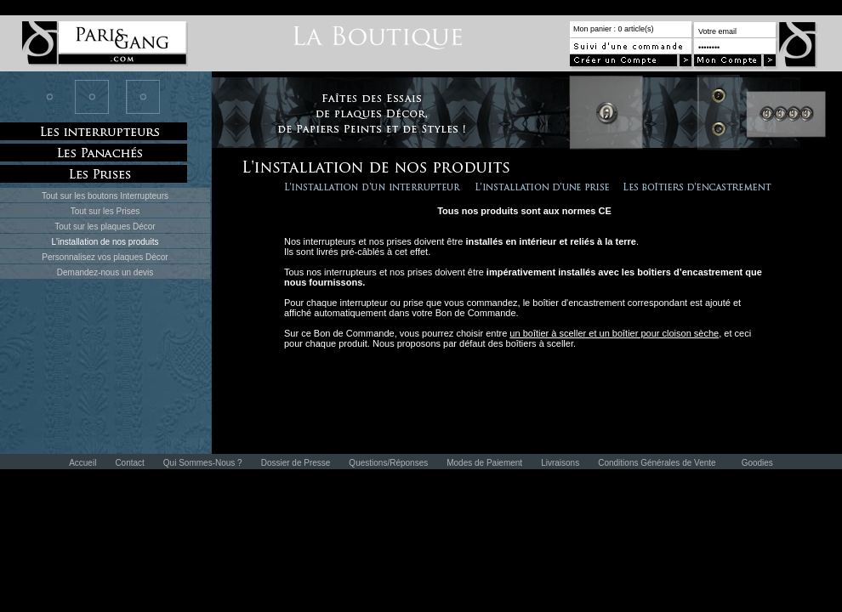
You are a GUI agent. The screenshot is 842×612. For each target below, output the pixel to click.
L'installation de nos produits (105, 241)
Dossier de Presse (296, 463)
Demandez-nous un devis (105, 272)
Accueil (82, 463)
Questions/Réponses (388, 463)
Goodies (757, 463)
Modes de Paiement (484, 463)
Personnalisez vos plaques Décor (105, 257)
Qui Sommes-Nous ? (202, 463)
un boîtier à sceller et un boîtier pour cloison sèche (614, 333)
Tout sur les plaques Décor (104, 226)
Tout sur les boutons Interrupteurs (105, 196)
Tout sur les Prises (105, 211)
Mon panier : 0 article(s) (613, 29)
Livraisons (560, 463)
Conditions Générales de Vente (656, 463)
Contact (129, 463)
